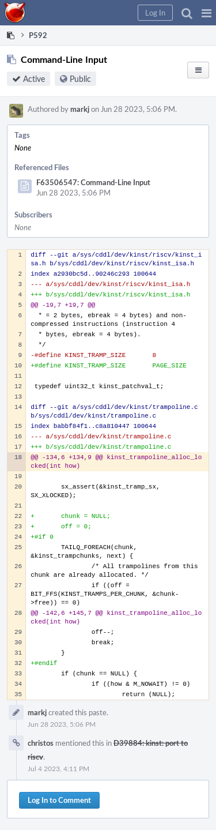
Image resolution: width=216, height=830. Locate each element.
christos (41, 743)
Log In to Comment (59, 800)
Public (80, 78)
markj (79, 109)
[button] (206, 12)
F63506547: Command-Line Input (93, 182)
